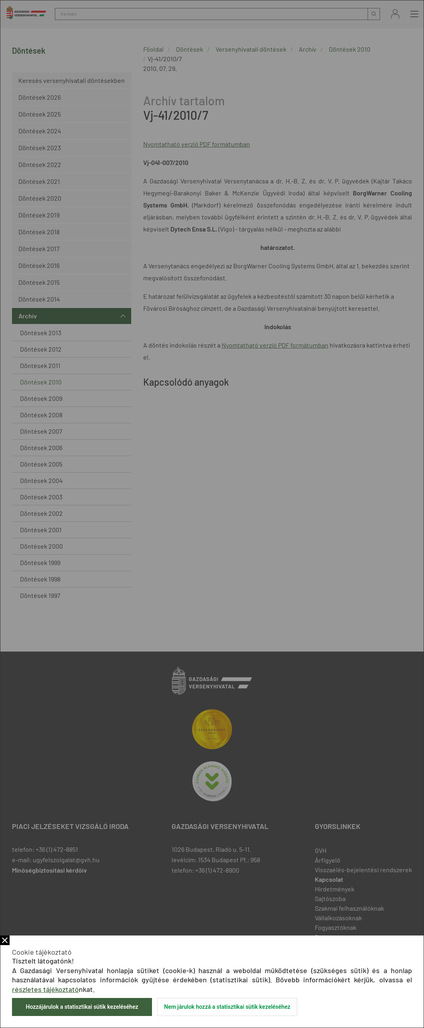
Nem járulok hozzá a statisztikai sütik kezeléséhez (227, 1007)
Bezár (5, 940)
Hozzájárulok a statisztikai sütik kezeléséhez (82, 1007)
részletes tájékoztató (45, 989)
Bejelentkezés (395, 14)
